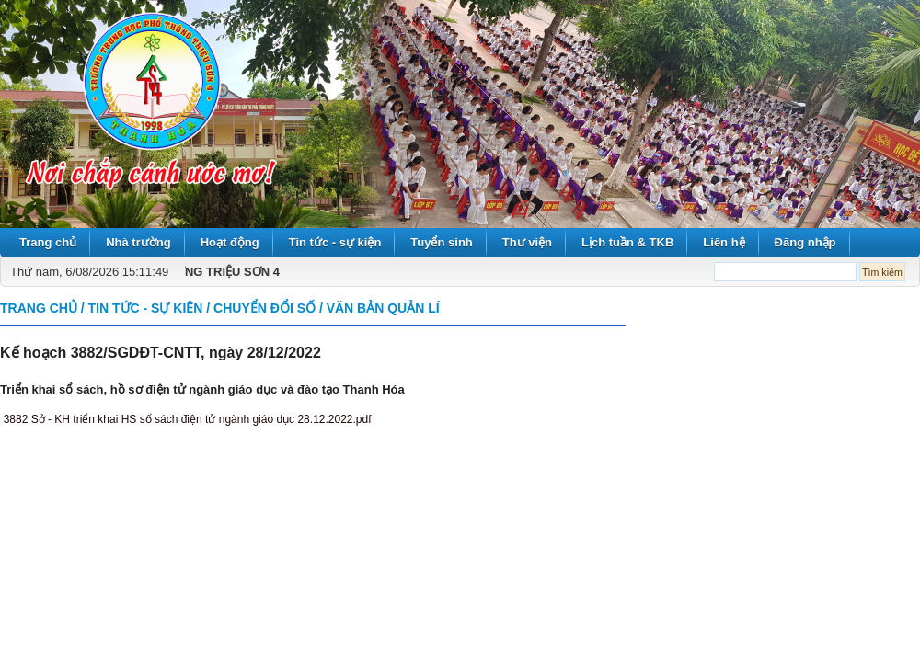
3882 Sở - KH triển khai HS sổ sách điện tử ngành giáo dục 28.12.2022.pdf (188, 419)
